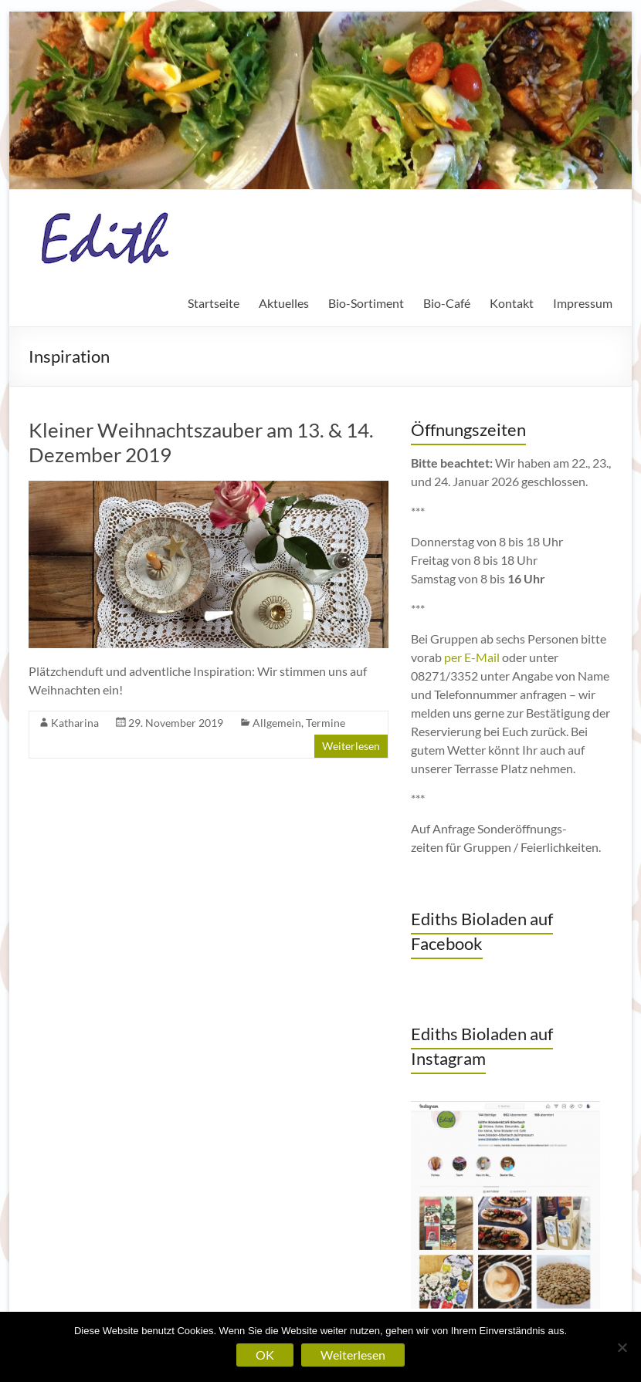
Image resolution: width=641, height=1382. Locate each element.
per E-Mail (472, 657)
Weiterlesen (351, 745)
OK (265, 1354)
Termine (325, 722)
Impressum (582, 303)
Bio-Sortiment (366, 303)
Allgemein (277, 722)
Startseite (213, 303)
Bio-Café (446, 303)
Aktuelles (284, 303)
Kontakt (512, 303)
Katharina (75, 722)
